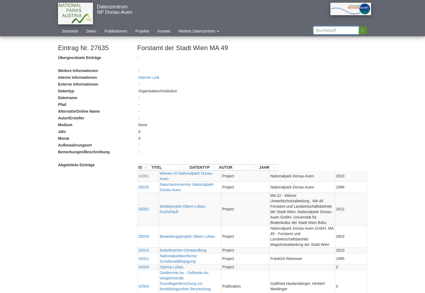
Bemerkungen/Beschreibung (84, 152)
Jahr (62, 131)
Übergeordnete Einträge (79, 58)
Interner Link (148, 77)
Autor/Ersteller (71, 118)
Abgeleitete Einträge (76, 165)
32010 (144, 223)
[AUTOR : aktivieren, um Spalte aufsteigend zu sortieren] (303, 167)
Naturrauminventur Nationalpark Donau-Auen (190, 179)
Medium (65, 125)
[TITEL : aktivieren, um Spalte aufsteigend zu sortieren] (190, 167)
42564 (144, 248)
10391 (144, 173)
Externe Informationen (78, 84)
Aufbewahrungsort (75, 145)
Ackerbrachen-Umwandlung (175, 223)
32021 (144, 229)
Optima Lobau (163, 234)
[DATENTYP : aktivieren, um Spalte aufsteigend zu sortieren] (245, 167)
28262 (144, 193)
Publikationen (116, 31)
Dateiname (67, 98)
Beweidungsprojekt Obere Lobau (179, 212)
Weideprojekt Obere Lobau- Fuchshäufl (185, 193)
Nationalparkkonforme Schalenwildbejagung (189, 229)
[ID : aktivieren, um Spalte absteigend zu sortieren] (144, 167)
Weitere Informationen (78, 71)
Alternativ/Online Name (79, 111)
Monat (63, 138)
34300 (144, 234)
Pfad (62, 104)
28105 (144, 179)
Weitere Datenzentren (198, 31)
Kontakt (163, 31)
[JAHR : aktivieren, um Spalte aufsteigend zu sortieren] (357, 167)
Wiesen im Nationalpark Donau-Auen (183, 173)
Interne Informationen (77, 77)
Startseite (70, 31)
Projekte (142, 31)
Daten (91, 31)
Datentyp (66, 91)
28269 (144, 212)
